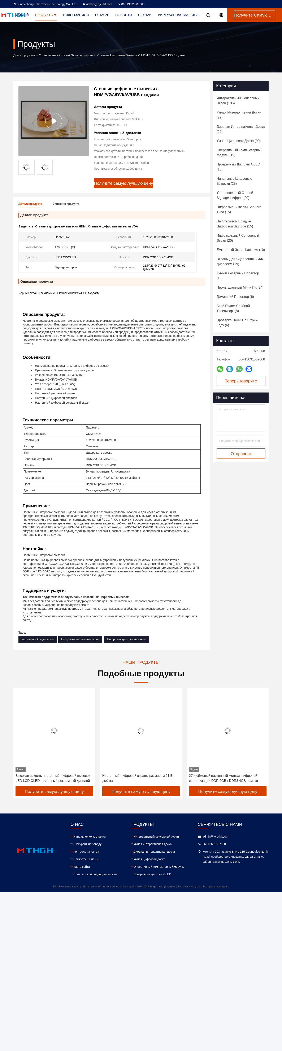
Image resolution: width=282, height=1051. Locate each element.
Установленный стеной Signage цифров (66, 55)
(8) (234, 308)
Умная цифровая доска (149, 859)
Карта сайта (81, 866)
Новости (123, 15)
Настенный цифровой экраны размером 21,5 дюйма (137, 778)
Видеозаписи (76, 15)
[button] (24, 738)
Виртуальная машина (178, 15)
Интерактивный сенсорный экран (156, 836)
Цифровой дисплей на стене (126, 639)
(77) (239, 115)
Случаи (145, 15)
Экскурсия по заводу (87, 844)
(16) (238, 275)
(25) (234, 181)
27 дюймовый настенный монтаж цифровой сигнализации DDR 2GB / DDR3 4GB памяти (223, 778)
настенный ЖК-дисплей (37, 639)
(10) (241, 250)
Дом (16, 55)
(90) (239, 141)
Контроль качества (86, 851)
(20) (235, 195)
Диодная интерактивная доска (154, 851)
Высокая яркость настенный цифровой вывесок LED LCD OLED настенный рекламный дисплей (53, 778)
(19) (239, 152)
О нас (102, 15)
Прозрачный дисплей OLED (152, 874)
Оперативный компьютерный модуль (159, 866)
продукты (29, 55)
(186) (238, 100)
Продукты (46, 15)
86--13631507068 (130, 4)
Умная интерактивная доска (153, 844)
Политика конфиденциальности (95, 874)
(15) (238, 167)
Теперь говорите (241, 381)
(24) (240, 287)
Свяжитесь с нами (85, 859)
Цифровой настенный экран (80, 639)
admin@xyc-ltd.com (97, 4)
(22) (241, 129)
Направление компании (89, 836)
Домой (22, 15)
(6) (235, 296)
